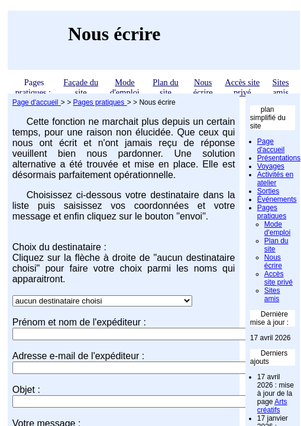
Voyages (270, 166)
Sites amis (281, 87)
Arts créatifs (272, 406)
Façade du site (80, 87)
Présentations (278, 158)
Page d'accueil (270, 145)
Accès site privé (242, 87)
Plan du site (166, 87)
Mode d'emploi (125, 87)
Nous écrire (203, 87)
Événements (277, 199)
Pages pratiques (271, 212)
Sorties (268, 191)
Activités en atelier (275, 178)
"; (102, 300)
